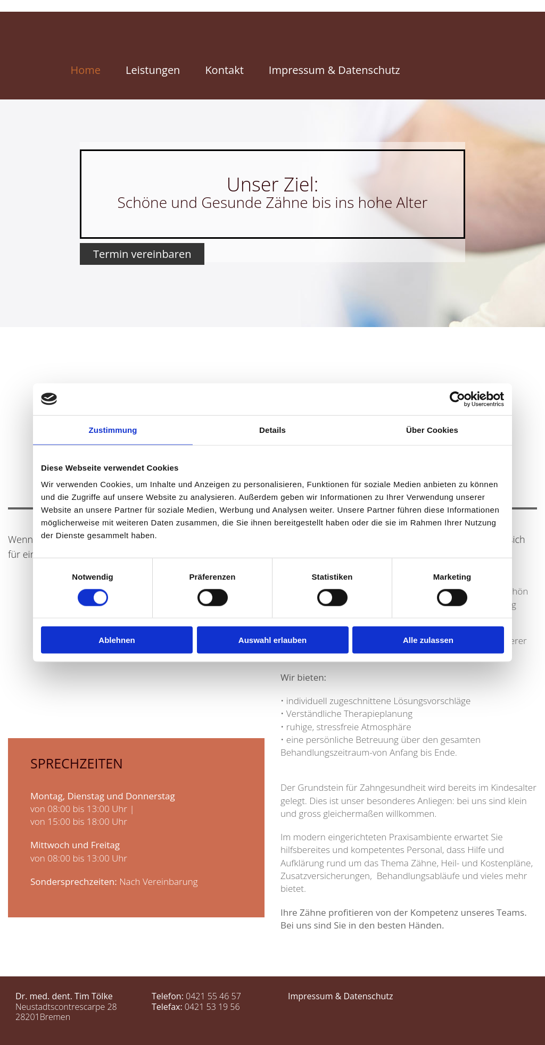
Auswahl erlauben (272, 640)
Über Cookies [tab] (432, 429)
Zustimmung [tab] (113, 429)
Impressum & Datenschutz (334, 70)
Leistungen (153, 70)
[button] (142, 254)
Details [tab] (272, 429)
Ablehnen (116, 640)
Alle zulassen (428, 640)
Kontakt (224, 70)
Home (86, 70)
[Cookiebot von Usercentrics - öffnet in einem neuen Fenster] (457, 399)
